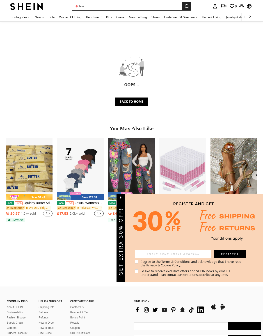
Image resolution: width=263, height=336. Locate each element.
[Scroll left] (244, 17)
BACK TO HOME (132, 101)
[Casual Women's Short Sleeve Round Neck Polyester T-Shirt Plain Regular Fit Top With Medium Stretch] (80, 169)
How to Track (46, 292)
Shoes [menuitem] (155, 17)
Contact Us (77, 271)
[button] (127, 6)
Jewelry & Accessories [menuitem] (240, 17)
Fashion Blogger (16, 282)
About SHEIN (15, 271)
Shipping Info (46, 271)
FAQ (73, 302)
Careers (11, 292)
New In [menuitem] (39, 17)
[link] (223, 6)
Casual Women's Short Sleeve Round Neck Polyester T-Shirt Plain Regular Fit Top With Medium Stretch (80, 203)
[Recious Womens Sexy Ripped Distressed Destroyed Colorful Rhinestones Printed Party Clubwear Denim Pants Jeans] (131, 169)
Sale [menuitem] (52, 17)
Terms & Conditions (175, 261)
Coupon (75, 292)
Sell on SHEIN (47, 308)
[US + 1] (143, 304)
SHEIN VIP (45, 302)
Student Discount (17, 297)
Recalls (74, 287)
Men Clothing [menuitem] (138, 17)
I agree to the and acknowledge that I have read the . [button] (191, 263)
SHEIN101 (13, 302)
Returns (43, 277)
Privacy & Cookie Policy (163, 265)
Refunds (44, 282)
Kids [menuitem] (109, 17)
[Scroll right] (250, 17)
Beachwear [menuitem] (94, 17)
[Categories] (21, 17)
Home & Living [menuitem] (211, 17)
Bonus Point (77, 282)
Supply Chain (15, 287)
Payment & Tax (79, 277)
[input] (173, 254)
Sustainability (15, 277)
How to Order (47, 287)
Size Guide (45, 297)
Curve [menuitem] (120, 17)
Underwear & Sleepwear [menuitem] (180, 17)
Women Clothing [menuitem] (70, 17)
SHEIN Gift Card (80, 297)
